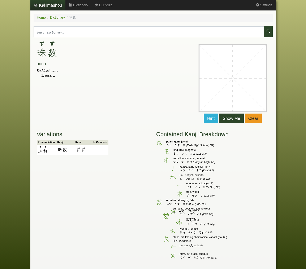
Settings (264, 5)
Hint (211, 118)
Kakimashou (48, 5)
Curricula (103, 5)
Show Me (231, 118)
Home (41, 17)
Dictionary (78, 5)
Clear (253, 118)
